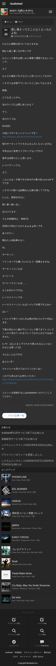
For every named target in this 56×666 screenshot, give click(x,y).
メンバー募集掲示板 (42, 643)
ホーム (9, 22)
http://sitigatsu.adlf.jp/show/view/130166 (22, 136)
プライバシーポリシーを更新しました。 (23, 454)
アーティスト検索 (14, 632)
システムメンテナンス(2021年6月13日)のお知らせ (27, 447)
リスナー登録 (42, 621)
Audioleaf (16, 3)
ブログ (20, 22)
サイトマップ (25, 657)
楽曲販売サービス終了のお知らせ (19, 439)
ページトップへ (28, 612)
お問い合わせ (38, 657)
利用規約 (18, 652)
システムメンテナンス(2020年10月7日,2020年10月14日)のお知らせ (27, 463)
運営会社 (47, 652)
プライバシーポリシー (33, 652)
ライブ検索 (42, 632)
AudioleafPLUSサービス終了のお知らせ (22, 433)
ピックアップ (14, 643)
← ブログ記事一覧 (14, 415)
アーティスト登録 (14, 621)
